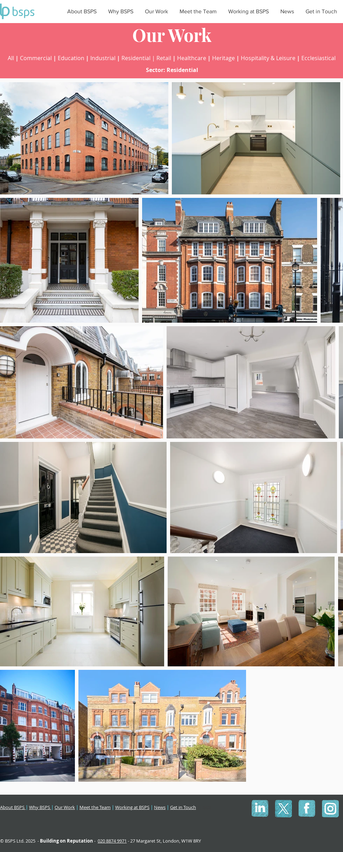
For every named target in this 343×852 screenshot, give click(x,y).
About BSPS (13, 807)
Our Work (65, 807)
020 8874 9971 (112, 841)
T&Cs (206, 807)
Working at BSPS (132, 807)
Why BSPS (40, 807)
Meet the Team (95, 807)
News (160, 807)
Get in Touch (183, 807)
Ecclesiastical (318, 58)
